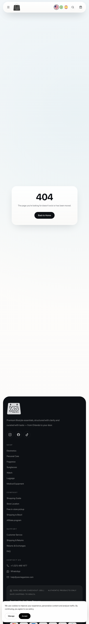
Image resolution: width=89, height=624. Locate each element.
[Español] (66, 7)
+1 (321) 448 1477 (17, 565)
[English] (56, 7)
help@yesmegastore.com (20, 577)
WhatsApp (13, 571)
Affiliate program (14, 520)
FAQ (8, 551)
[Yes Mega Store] (16, 7)
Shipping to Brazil (14, 515)
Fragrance (11, 461)
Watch (9, 472)
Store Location (13, 504)
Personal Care (13, 456)
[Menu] (8, 7)
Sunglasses (12, 467)
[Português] (61, 7)
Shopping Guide (14, 498)
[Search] (72, 7)
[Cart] (80, 7)
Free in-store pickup (15, 509)
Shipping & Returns (15, 540)
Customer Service (14, 535)
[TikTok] (27, 434)
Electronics (11, 450)
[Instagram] (10, 434)
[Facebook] (18, 434)
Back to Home (44, 215)
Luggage (11, 478)
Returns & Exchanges (16, 546)
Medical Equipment (15, 483)
